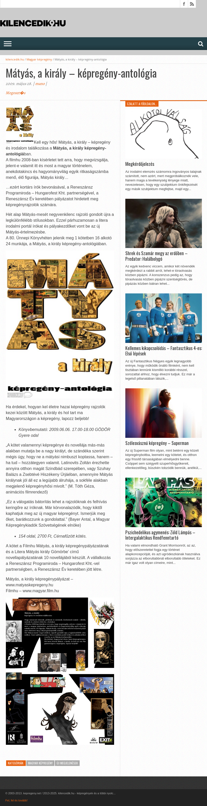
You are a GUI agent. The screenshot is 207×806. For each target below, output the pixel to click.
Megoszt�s (15, 93)
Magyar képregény (39, 59)
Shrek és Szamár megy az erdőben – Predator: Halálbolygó (156, 256)
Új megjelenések (67, 763)
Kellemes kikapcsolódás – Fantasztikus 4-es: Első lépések (163, 350)
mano (40, 83)
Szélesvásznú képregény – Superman (157, 443)
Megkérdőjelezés (139, 164)
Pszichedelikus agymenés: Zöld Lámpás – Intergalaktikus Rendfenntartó (160, 535)
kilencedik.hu (15, 59)
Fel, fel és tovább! (16, 800)
